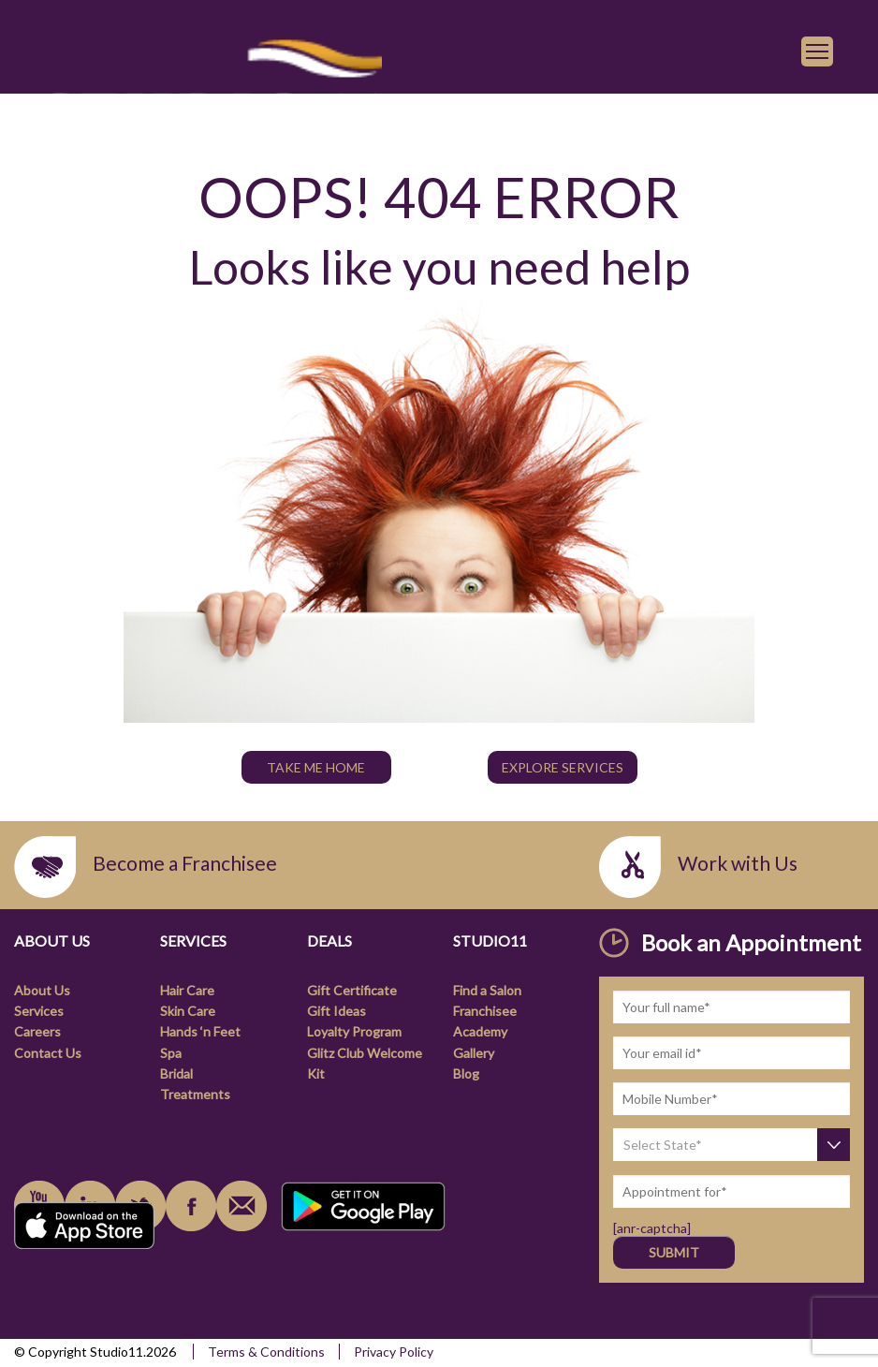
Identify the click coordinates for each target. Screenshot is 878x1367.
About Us (42, 990)
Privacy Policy (393, 1352)
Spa (171, 1053)
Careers (37, 1031)
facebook (191, 1206)
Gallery (473, 1053)
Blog (466, 1073)
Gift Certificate (352, 990)
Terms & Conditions (266, 1352)
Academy (480, 1031)
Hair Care (187, 990)
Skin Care (187, 1011)
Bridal (176, 1073)
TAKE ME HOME (316, 767)
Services (39, 1011)
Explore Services (562, 767)
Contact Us (47, 1053)
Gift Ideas (336, 1011)
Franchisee (485, 1011)
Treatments (195, 1094)
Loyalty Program (354, 1031)
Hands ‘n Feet (200, 1031)
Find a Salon (487, 990)
